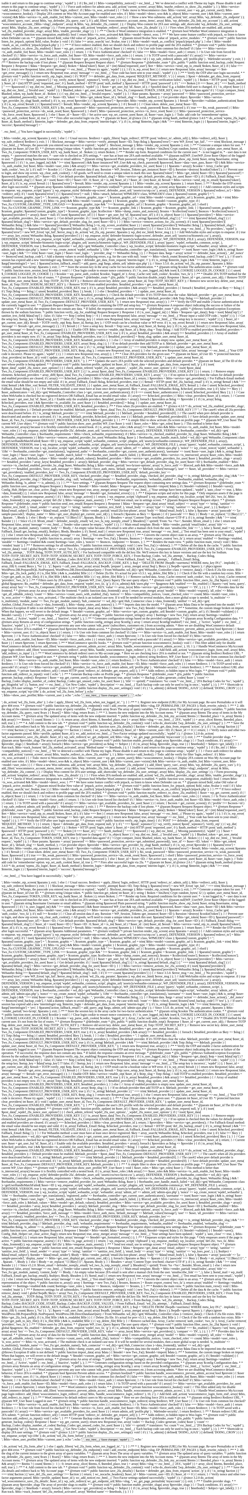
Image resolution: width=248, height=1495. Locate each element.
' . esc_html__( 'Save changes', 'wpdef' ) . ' (107, 695)
